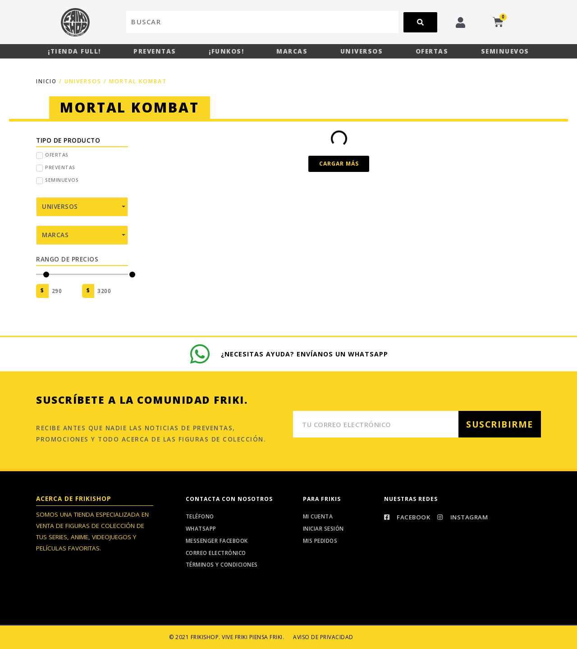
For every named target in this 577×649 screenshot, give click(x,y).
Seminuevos (505, 51)
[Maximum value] (110, 291)
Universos (361, 51)
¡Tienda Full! (74, 51)
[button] (338, 164)
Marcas (291, 51)
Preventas (154, 51)
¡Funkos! (226, 51)
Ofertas (432, 51)
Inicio (46, 81)
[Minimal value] (82, 274)
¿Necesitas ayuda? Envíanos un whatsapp (305, 352)
